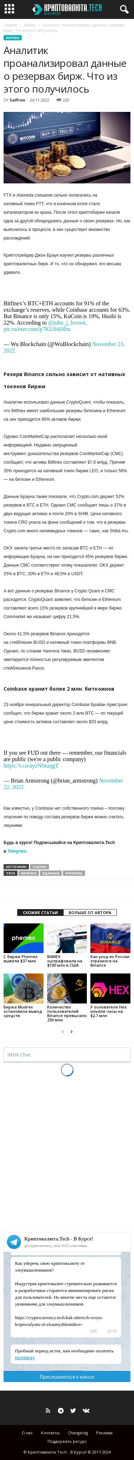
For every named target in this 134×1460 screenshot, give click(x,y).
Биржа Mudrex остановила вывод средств (23, 1011)
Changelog (78, 1432)
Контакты (50, 1432)
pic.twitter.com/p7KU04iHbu (37, 329)
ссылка (39, 866)
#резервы (74, 873)
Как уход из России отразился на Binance (109, 961)
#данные (51, 873)
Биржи (30, 25)
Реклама (104, 1432)
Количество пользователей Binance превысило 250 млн (67, 1013)
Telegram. (18, 851)
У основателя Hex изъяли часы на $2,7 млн (108, 1011)
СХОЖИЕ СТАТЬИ (40, 912)
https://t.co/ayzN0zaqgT (31, 766)
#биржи (28, 873)
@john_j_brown (66, 323)
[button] (123, 10)
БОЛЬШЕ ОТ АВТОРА (90, 912)
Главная (10, 25)
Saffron (17, 100)
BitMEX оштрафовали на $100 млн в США (64, 961)
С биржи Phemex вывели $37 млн (21, 958)
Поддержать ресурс (67, 1441)
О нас (27, 1432)
